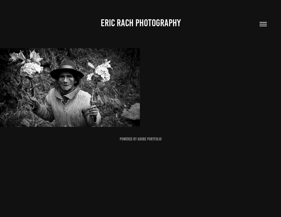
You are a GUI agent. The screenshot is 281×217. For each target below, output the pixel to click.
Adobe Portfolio (149, 139)
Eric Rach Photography (141, 22)
